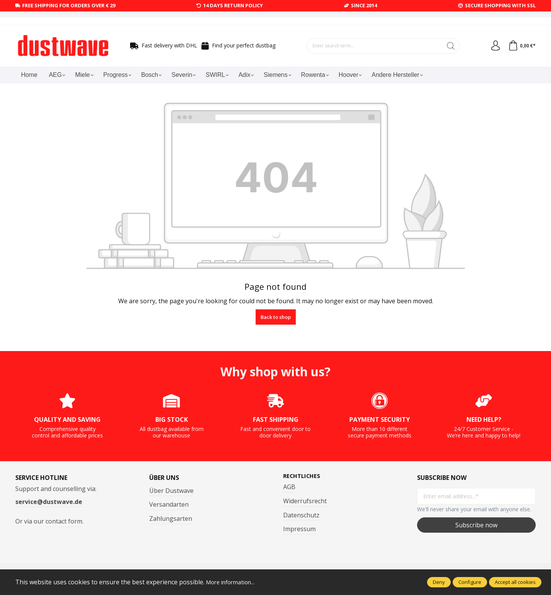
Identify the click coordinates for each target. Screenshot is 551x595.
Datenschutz (301, 515)
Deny (439, 582)
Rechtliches (303, 476)
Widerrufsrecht (305, 501)
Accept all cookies (515, 582)
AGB (289, 487)
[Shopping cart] (521, 46)
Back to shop (276, 317)
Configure (469, 582)
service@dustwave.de (48, 501)
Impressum (299, 529)
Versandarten (169, 504)
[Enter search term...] (373, 46)
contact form (64, 521)
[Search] (449, 46)
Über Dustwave (171, 490)
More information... (233, 582)
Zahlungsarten (170, 518)
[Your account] (493, 46)
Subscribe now (476, 525)
